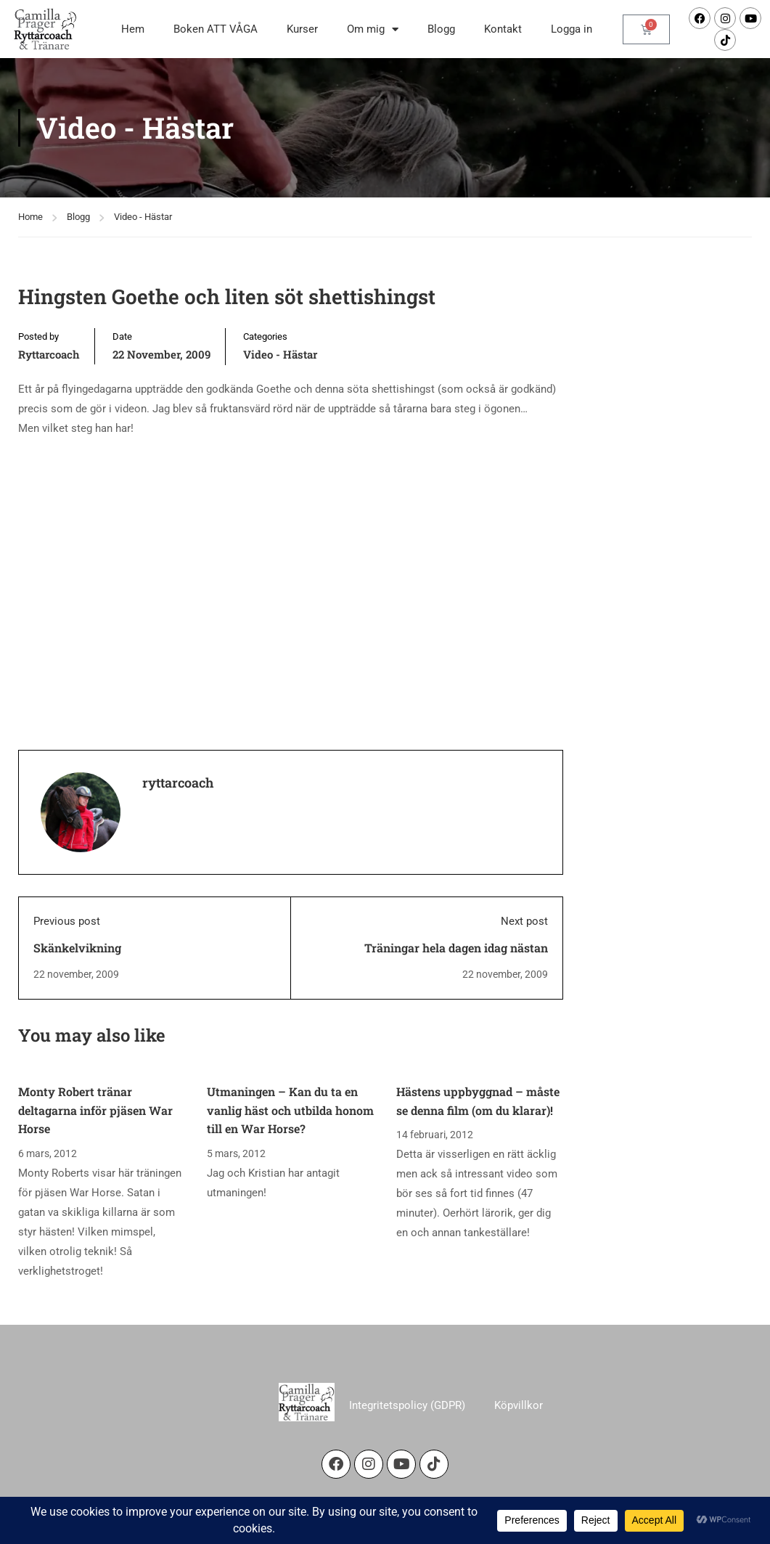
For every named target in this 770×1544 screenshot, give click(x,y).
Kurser (302, 29)
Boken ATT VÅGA (215, 29)
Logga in (571, 29)
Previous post (66, 921)
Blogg (441, 29)
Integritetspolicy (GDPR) (407, 1405)
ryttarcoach (49, 354)
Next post (524, 921)
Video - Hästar (143, 216)
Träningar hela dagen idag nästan (456, 947)
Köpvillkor (518, 1405)
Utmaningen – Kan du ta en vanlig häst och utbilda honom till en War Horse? (290, 1110)
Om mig (372, 29)
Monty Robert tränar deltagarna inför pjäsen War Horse (95, 1110)
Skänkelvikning (77, 947)
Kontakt (503, 29)
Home (30, 216)
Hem (132, 29)
